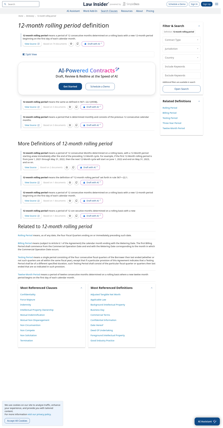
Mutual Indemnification (32, 314)
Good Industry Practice (102, 340)
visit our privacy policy (39, 414)
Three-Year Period (172, 122)
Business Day (97, 309)
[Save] (71, 43)
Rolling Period (25, 235)
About (139, 11)
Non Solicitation (28, 335)
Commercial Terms (100, 314)
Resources (127, 11)
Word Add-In (90, 11)
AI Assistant (73, 11)
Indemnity (25, 304)
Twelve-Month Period (29, 274)
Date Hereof (97, 325)
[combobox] (20, 4)
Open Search (181, 89)
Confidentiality (27, 294)
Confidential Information (103, 320)
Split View (29, 54)
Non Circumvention (30, 325)
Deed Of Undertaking (102, 330)
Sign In (194, 4)
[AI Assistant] (207, 421)
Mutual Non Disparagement (34, 320)
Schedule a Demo (177, 4)
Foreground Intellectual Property (108, 335)
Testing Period (25, 257)
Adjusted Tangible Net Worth (106, 294)
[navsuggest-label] (20, 4)
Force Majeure (27, 299)
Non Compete (27, 330)
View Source (32, 43)
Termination (26, 340)
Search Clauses (109, 11)
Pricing (150, 11)
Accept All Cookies (17, 420)
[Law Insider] (110, 4)
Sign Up (207, 4)
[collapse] (198, 40)
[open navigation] (216, 4)
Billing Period (25, 243)
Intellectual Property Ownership (37, 309)
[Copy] (77, 43)
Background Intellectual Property (108, 304)
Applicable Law (98, 299)
